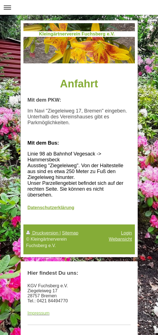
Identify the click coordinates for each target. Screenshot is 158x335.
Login (126, 233)
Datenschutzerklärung (51, 207)
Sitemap (70, 233)
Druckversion (43, 233)
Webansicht (120, 239)
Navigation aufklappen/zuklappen (79, 7)
